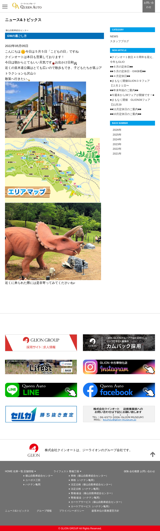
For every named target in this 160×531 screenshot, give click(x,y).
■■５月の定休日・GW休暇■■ (128, 71)
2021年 (115, 153)
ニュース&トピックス (17, 510)
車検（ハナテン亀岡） (83, 480)
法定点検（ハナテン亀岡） (86, 488)
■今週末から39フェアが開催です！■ (132, 95)
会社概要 (134, 471)
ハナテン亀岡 (32, 484)
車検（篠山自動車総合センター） (89, 475)
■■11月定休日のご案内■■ (125, 109)
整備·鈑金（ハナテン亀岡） (86, 497)
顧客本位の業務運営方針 (105, 510)
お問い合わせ (147, 471)
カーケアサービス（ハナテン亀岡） (91, 506)
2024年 (115, 139)
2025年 (115, 134)
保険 (126, 471)
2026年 (115, 129)
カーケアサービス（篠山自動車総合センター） (97, 502)
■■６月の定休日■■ (121, 66)
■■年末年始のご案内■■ (124, 90)
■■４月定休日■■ (120, 76)
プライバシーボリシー (71, 510)
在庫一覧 (18, 471)
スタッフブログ (119, 41)
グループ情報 (44, 510)
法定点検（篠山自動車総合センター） (92, 484)
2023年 (115, 144)
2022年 (115, 148)
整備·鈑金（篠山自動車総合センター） (92, 493)
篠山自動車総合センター (39, 475)
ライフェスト (61, 471)
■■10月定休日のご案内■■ (125, 114)
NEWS (114, 36)
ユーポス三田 (32, 480)
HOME (8, 471)
